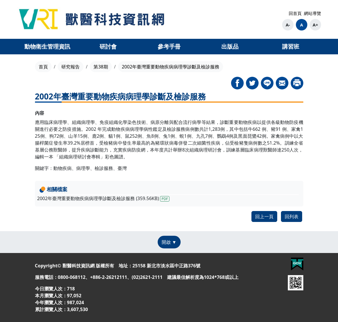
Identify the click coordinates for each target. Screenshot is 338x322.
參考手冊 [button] (169, 46)
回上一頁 (264, 216)
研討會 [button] (108, 46)
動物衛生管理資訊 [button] (47, 46)
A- (288, 25)
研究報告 (70, 67)
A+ (315, 25)
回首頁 (295, 13)
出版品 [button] (230, 46)
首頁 (43, 67)
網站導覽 (312, 13)
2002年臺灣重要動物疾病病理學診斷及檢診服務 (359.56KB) (103, 198)
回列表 (291, 216)
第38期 (100, 67)
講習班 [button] (290, 46)
